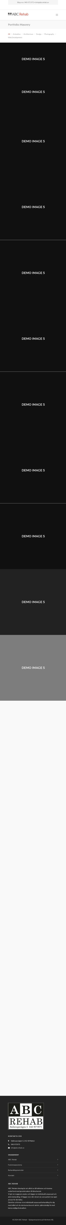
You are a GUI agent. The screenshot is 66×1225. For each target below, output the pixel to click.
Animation (17, 34)
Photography (49, 34)
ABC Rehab (12, 1160)
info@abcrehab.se (42, 2)
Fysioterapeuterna (15, 1165)
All (9, 34)
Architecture (28, 34)
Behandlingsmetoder (16, 1170)
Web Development (15, 37)
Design (38, 34)
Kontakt (11, 1175)
